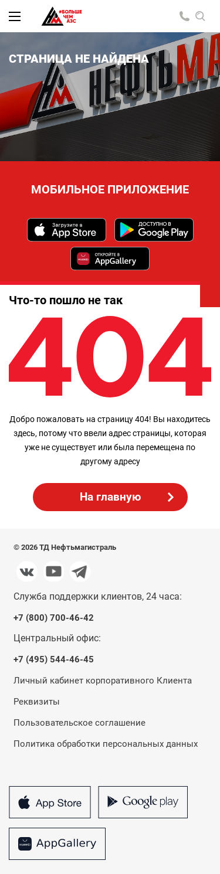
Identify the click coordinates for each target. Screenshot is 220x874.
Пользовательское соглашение (79, 722)
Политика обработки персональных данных (105, 744)
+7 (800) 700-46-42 (53, 618)
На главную (110, 497)
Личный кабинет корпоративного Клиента (102, 680)
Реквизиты (36, 701)
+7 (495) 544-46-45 (53, 659)
